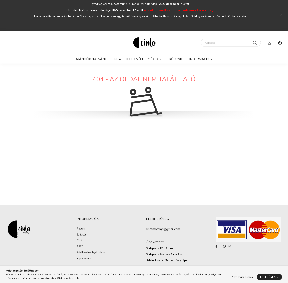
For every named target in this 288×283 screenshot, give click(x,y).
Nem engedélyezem (243, 277)
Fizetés (81, 228)
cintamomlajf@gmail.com (163, 229)
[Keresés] (231, 43)
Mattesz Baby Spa (171, 254)
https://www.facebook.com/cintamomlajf (216, 246)
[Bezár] (281, 15)
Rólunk (175, 59)
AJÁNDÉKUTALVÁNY (91, 59)
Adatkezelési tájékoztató (91, 252)
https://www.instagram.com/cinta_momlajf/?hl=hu (224, 246)
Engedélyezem (269, 277)
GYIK (79, 240)
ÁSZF (80, 246)
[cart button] (280, 43)
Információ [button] (199, 59)
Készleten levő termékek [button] (136, 59)
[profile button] (270, 43)
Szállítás (82, 235)
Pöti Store (166, 248)
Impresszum (84, 258)
